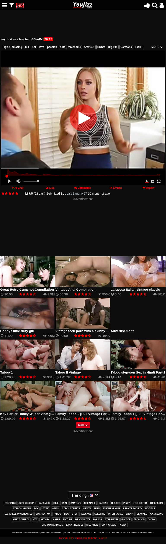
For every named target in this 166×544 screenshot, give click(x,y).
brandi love (82, 519)
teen (97, 508)
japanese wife (111, 508)
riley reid (92, 525)
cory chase (109, 525)
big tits (115, 503)
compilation (42, 514)
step (74, 514)
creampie (90, 503)
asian (55, 508)
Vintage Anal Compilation (75, 289)
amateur (75, 503)
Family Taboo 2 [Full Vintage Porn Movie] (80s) (92, 414)
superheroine (27, 503)
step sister (140, 503)
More (83, 425)
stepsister (111, 519)
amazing (17, 47)
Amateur (89, 47)
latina (45, 508)
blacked (142, 514)
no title (150, 508)
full (27, 47)
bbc (66, 514)
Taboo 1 (6, 372)
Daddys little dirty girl (17, 331)
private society (132, 508)
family (123, 525)
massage (85, 514)
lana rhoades (74, 525)
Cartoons (126, 47)
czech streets (71, 508)
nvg (35, 519)
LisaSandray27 (77, 193)
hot (34, 47)
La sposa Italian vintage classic (135, 289)
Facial (138, 47)
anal (64, 503)
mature (67, 519)
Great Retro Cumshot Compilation (27, 289)
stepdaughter (22, 508)
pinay (126, 503)
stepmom (10, 503)
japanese (44, 503)
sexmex (44, 519)
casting (103, 503)
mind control (21, 519)
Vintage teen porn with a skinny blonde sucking (92, 331)
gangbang (156, 514)
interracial (115, 514)
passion (52, 47)
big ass (97, 519)
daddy (151, 519)
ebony (130, 514)
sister (56, 519)
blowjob (139, 519)
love (41, 47)
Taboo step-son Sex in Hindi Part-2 (138, 372)
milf (55, 503)
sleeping (99, 514)
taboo (57, 514)
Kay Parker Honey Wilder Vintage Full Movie (35, 414)
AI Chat (19, 187)
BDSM (101, 47)
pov (36, 508)
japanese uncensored (18, 514)
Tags (5, 47)
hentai (87, 508)
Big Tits (113, 47)
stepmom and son (52, 525)
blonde (126, 519)
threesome (74, 47)
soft (62, 47)
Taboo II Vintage (68, 372)
